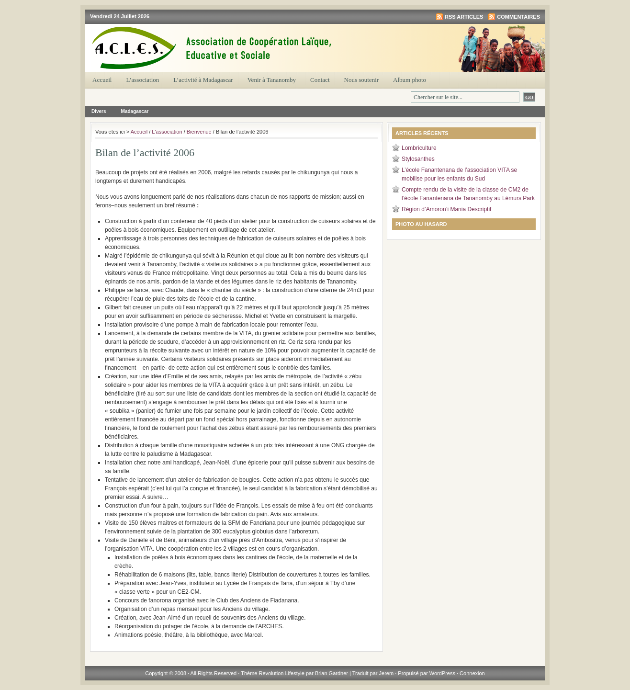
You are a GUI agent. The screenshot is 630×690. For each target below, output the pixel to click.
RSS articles (464, 17)
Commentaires (518, 17)
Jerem (386, 673)
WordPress (442, 673)
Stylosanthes (418, 159)
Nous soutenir (361, 79)
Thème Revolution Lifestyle (273, 673)
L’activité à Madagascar (203, 79)
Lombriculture (419, 148)
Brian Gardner (331, 673)
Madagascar (135, 111)
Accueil (102, 79)
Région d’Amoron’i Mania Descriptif (446, 209)
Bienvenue (199, 132)
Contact (319, 79)
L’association (142, 79)
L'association (167, 132)
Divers (98, 111)
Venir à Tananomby (272, 79)
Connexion (472, 673)
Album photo (409, 79)
